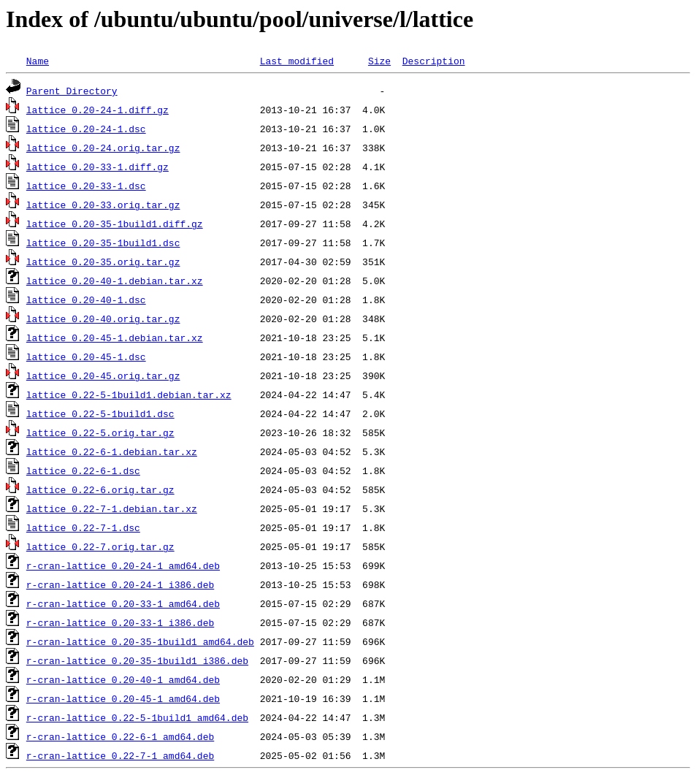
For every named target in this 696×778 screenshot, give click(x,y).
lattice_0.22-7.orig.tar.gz (100, 546)
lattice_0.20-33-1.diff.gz (97, 166)
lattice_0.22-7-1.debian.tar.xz (111, 508)
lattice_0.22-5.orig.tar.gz (100, 432)
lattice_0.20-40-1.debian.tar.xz (114, 280)
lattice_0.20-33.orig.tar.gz (103, 204)
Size (379, 60)
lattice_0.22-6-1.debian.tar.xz (111, 451)
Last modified (297, 60)
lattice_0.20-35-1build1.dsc (103, 242)
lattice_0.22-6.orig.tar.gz (100, 489)
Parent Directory (72, 90)
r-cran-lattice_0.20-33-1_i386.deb (120, 622)
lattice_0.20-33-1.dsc (86, 185)
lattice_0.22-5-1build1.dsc (100, 413)
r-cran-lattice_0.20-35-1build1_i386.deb (137, 660)
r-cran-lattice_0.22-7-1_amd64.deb (120, 755)
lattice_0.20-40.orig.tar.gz (103, 318)
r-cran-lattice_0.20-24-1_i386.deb (120, 584)
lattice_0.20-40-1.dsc (86, 299)
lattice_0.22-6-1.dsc (83, 470)
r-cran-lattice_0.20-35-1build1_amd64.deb (140, 641)
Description (433, 60)
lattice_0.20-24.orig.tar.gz (103, 147)
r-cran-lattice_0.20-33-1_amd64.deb (123, 603)
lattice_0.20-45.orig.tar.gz (103, 375)
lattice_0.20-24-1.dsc (86, 128)
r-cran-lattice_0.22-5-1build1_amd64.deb (137, 717)
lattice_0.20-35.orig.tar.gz (103, 261)
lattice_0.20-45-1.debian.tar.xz (114, 337)
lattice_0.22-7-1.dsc (83, 527)
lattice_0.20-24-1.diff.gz (97, 109)
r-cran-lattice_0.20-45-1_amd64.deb (123, 698)
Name (37, 60)
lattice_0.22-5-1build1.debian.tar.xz (129, 394)
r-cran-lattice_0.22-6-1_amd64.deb (120, 736)
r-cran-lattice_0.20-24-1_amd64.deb (123, 565)
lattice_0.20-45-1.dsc (86, 356)
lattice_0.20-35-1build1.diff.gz (114, 223)
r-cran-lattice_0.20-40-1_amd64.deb (123, 679)
